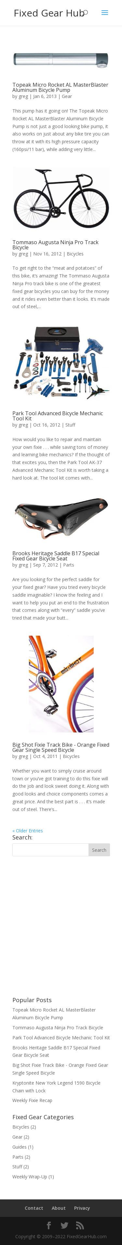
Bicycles (75, 254)
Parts (68, 565)
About (59, 1208)
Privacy (82, 1208)
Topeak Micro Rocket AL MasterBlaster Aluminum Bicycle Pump (60, 87)
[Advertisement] (61, 926)
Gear (67, 96)
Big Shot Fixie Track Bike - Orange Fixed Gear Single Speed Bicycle (60, 747)
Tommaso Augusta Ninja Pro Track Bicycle (55, 245)
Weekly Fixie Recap (32, 1100)
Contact (34, 1208)
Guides (19, 1147)
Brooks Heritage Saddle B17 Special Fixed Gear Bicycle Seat (55, 556)
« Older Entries (27, 831)
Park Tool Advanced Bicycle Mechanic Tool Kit (57, 416)
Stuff (70, 425)
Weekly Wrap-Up (29, 1177)
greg (23, 96)
